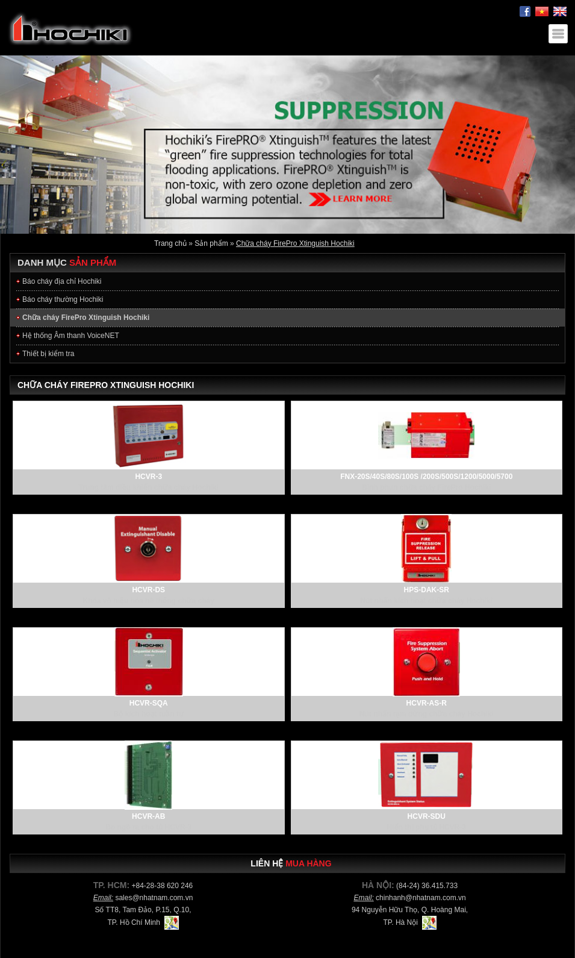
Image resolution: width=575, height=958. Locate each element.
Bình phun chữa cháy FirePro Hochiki (426, 487)
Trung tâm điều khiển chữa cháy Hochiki (149, 487)
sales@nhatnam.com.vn (154, 898)
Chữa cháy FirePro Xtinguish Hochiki (295, 243)
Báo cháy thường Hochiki (62, 299)
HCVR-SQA (148, 703)
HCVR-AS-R (426, 703)
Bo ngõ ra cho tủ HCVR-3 (148, 827)
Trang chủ (170, 243)
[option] (287, 144)
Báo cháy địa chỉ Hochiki (61, 281)
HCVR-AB (148, 816)
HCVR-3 (148, 476)
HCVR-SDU (427, 816)
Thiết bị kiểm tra (48, 353)
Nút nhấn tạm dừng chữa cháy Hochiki (426, 714)
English (560, 11)
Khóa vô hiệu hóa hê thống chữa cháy (148, 600)
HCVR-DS (148, 590)
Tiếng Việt (542, 11)
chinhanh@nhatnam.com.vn (421, 898)
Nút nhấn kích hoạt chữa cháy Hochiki (427, 600)
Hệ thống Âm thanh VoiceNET (70, 335)
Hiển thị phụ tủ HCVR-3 (426, 827)
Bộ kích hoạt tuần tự (149, 714)
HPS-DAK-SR (426, 590)
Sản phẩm (211, 243)
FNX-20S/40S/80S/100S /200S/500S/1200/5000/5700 (426, 476)
